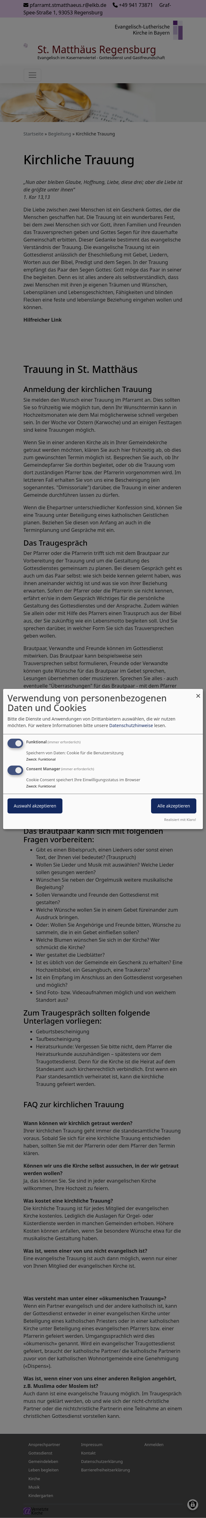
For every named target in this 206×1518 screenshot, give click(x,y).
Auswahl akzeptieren (35, 806)
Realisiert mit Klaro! (180, 819)
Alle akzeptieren (173, 806)
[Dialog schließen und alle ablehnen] (198, 693)
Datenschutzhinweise (131, 725)
